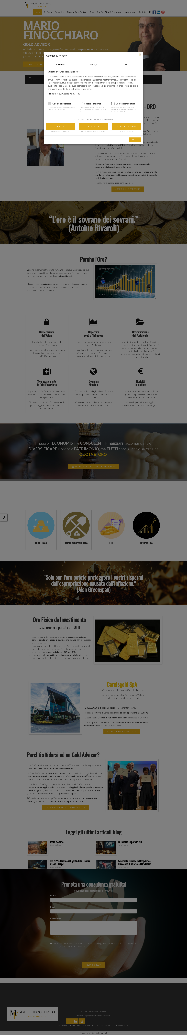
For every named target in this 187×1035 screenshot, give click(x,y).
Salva (60, 126)
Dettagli (93, 64)
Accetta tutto (126, 126)
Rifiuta (93, 126)
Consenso (60, 64)
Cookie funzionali (92, 103)
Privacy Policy (54, 93)
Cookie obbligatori (61, 103)
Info (126, 64)
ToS (78, 93)
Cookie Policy (69, 93)
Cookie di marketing (125, 103)
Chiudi (135, 140)
